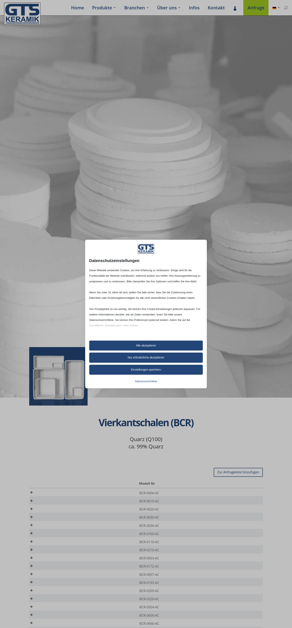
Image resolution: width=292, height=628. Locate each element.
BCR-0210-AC (50, 560)
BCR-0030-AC (50, 521)
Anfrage (255, 8)
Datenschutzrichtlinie (146, 381)
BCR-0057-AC (50, 588)
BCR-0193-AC (50, 598)
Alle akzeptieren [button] (146, 345)
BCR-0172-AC (50, 579)
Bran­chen (134, 8)
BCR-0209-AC (50, 607)
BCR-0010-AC (50, 502)
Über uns (167, 8)
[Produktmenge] (246, 493)
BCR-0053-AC (50, 569)
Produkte (102, 8)
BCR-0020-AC (50, 512)
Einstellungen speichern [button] (146, 369)
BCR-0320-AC (50, 617)
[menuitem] (276, 8)
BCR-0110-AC (50, 550)
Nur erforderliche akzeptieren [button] (146, 357)
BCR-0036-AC (50, 531)
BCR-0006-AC (50, 493)
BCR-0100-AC (50, 540)
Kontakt (216, 8)
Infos (194, 8)
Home (77, 8)
